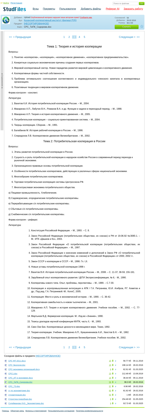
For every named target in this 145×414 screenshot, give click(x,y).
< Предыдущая (22, 37)
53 (110, 395)
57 (110, 386)
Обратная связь (17, 411)
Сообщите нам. (86, 17)
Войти (6, 3)
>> (138, 37)
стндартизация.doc (17, 395)
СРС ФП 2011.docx (17, 361)
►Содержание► (2, 81)
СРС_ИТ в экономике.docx (20, 378)
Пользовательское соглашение (61, 411)
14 (110, 378)
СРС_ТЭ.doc (14, 386)
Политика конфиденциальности (89, 411)
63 (110, 390)
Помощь (5, 411)
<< (10, 37)
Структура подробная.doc (20, 399)
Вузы (36, 8)
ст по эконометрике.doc (19, 390)
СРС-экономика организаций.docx (24, 369)
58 (110, 382)
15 (110, 361)
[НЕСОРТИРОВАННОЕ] (36, 23)
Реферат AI (112, 8)
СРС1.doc (12, 373)
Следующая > (127, 37)
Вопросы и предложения (36, 411)
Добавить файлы (91, 8)
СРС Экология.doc (16, 365)
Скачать (126, 27)
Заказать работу (133, 8)
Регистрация (16, 3)
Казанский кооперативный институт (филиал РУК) (50, 20)
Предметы (49, 8)
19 (110, 365)
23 (110, 373)
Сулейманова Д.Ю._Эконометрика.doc (26, 403)
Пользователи (67, 8)
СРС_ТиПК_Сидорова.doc (20, 382)
